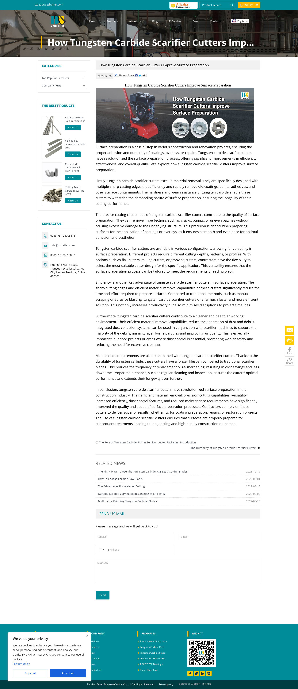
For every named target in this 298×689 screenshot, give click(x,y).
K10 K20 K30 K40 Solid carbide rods (75, 119)
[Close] (87, 635)
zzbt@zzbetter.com (51, 4)
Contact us (217, 21)
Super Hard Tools (149, 670)
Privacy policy (166, 684)
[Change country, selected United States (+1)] (103, 549)
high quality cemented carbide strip (75, 144)
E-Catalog (175, 21)
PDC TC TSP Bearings (151, 664)
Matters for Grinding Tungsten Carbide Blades (127, 501)
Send (102, 595)
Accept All (68, 673)
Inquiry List (251, 5)
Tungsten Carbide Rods (152, 647)
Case (196, 21)
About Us (73, 127)
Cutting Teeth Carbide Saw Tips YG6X (74, 191)
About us (135, 21)
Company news (51, 85)
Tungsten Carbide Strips (152, 652)
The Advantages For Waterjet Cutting (121, 486)
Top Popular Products (55, 78)
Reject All (30, 673)
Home (91, 21)
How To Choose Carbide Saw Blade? (120, 479)
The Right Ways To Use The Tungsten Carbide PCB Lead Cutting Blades (143, 471)
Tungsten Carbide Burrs (152, 658)
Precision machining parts (153, 641)
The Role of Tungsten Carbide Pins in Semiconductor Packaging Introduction (147, 442)
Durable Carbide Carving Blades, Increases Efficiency (131, 494)
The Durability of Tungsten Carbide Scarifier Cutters (224, 448)
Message (177, 570)
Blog (155, 21)
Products (112, 21)
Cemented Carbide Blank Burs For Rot (73, 167)
